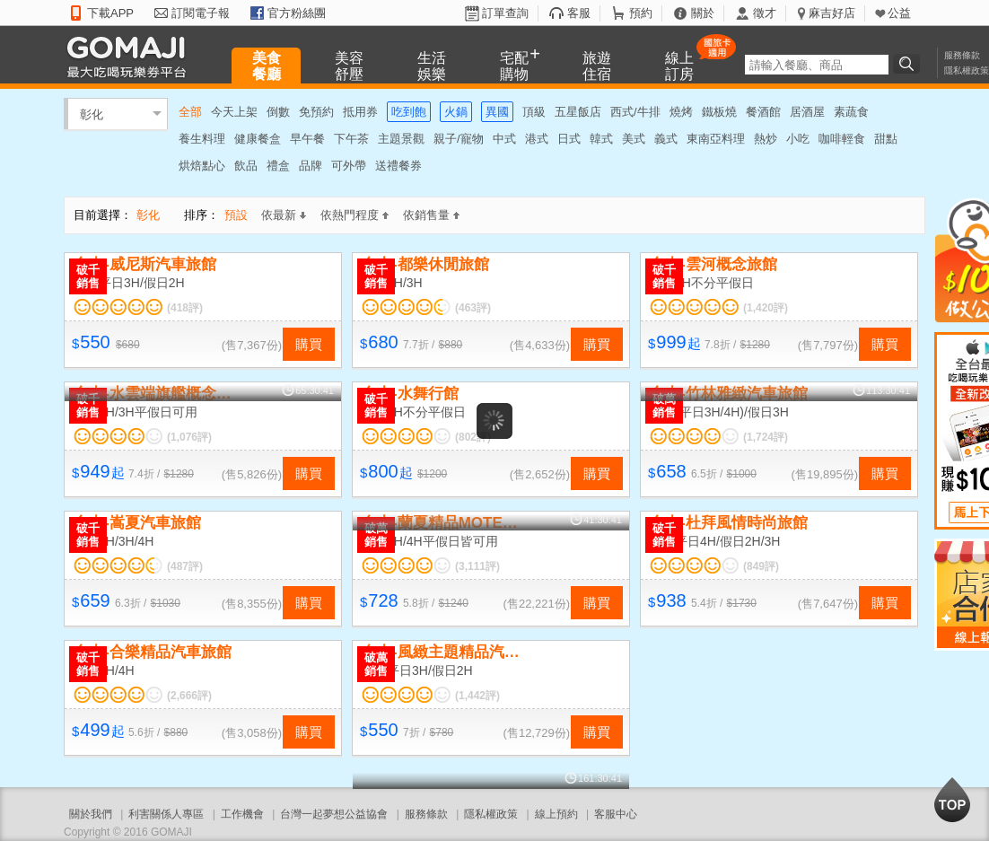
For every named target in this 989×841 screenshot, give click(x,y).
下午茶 (351, 138)
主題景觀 (401, 138)
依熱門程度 (354, 215)
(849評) (761, 566)
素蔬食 (851, 111)
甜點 (885, 138)
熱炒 (765, 138)
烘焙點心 (202, 165)
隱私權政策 (966, 70)
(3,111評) (477, 566)
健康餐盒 (257, 138)
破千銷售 (88, 276)
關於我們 (90, 814)
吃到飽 (408, 111)
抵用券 (360, 111)
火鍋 (456, 111)
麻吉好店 (832, 13)
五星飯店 (578, 111)
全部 (190, 111)
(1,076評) (189, 437)
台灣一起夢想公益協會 (334, 814)
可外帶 (348, 165)
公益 (899, 13)
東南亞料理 (716, 138)
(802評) (473, 437)
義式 (666, 138)
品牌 (310, 165)
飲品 (246, 165)
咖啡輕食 (841, 138)
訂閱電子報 (200, 13)
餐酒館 (763, 111)
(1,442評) (477, 695)
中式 (504, 138)
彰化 (91, 113)
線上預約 (556, 814)
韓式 (601, 138)
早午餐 (307, 138)
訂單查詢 (505, 13)
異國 (497, 111)
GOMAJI (131, 56)
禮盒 (278, 165)
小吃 (798, 138)
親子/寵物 (458, 138)
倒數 (278, 111)
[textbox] (816, 64)
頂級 (534, 111)
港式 (536, 138)
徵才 (764, 13)
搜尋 (909, 64)
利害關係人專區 (166, 814)
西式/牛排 (635, 111)
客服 (579, 13)
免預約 (316, 111)
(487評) (185, 566)
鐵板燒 (719, 111)
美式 (633, 138)
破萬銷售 (664, 405)
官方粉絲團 (296, 13)
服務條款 (962, 55)
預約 (640, 13)
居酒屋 (807, 111)
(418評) (185, 308)
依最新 (283, 215)
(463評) (473, 308)
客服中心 (615, 814)
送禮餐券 (398, 165)
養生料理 (202, 138)
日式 (569, 138)
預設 (236, 215)
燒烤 (681, 111)
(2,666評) (189, 695)
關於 (702, 13)
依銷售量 (431, 215)
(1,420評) (765, 308)
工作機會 (242, 814)
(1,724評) (765, 437)
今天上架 (234, 111)
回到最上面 (952, 799)
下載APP (110, 13)
